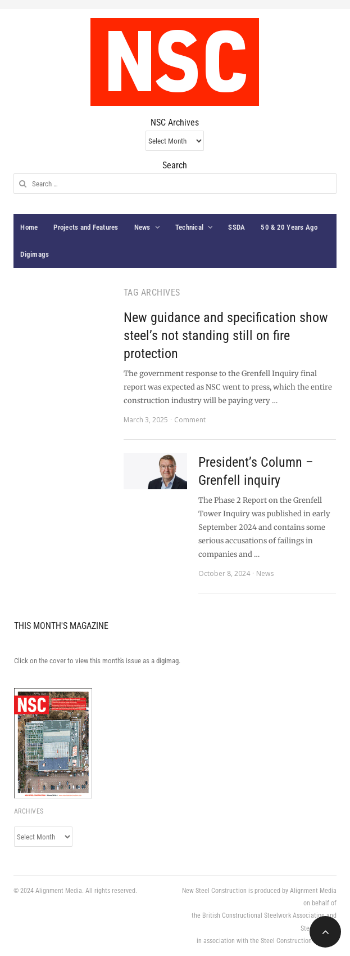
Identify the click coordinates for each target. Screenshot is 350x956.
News (142, 227)
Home (29, 227)
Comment (190, 420)
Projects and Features (85, 227)
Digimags (34, 254)
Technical (189, 227)
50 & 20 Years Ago (289, 227)
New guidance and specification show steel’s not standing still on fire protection (226, 335)
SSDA (236, 227)
